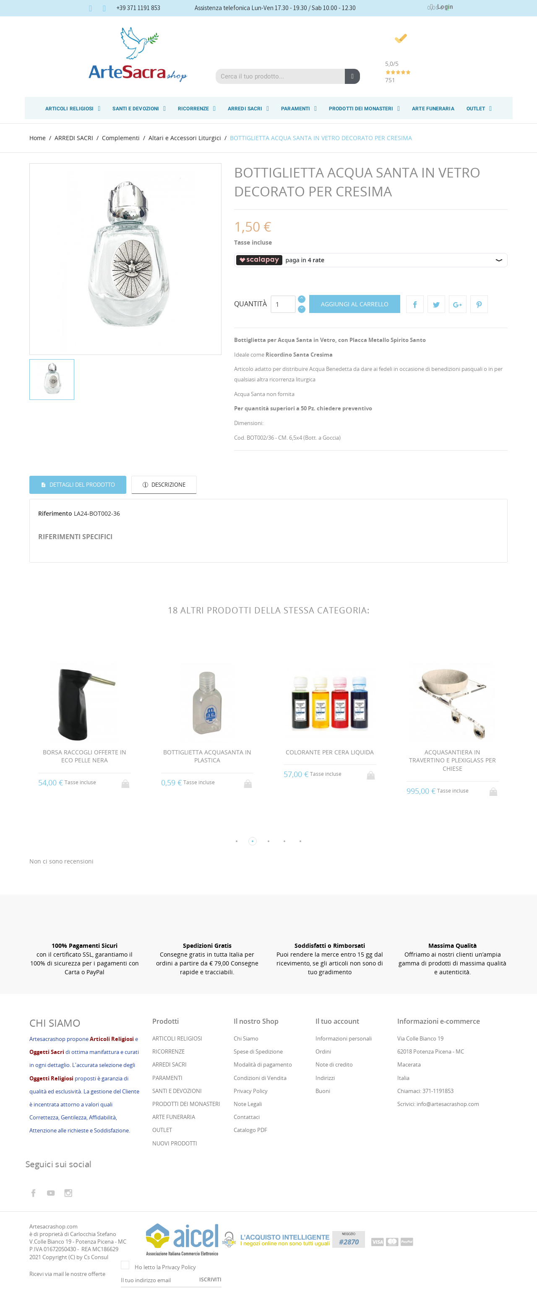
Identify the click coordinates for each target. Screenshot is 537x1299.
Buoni (322, 1092)
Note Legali (248, 1105)
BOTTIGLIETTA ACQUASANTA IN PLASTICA (207, 756)
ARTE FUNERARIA (433, 109)
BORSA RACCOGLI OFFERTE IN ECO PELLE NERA (84, 756)
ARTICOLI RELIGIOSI (73, 108)
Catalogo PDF (250, 1131)
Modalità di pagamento (263, 1065)
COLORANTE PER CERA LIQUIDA (330, 752)
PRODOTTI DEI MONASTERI (364, 108)
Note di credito (334, 1065)
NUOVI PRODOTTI (174, 1144)
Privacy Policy (251, 1092)
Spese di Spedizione (258, 1052)
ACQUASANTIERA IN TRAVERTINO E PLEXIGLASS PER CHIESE (452, 760)
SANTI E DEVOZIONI (139, 108)
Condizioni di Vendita (260, 1078)
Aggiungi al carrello (354, 304)
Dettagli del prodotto (81, 484)
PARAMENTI (299, 108)
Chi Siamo (246, 1039)
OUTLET (479, 108)
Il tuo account (337, 1022)
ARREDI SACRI (248, 108)
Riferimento (55, 513)
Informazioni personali (343, 1039)
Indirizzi (325, 1078)
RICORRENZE (197, 108)
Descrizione (167, 484)
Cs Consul (96, 1257)
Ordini (323, 1052)
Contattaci (247, 1118)
